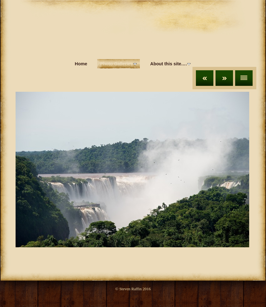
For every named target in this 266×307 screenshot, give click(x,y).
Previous (204, 78)
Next (224, 78)
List (244, 78)
